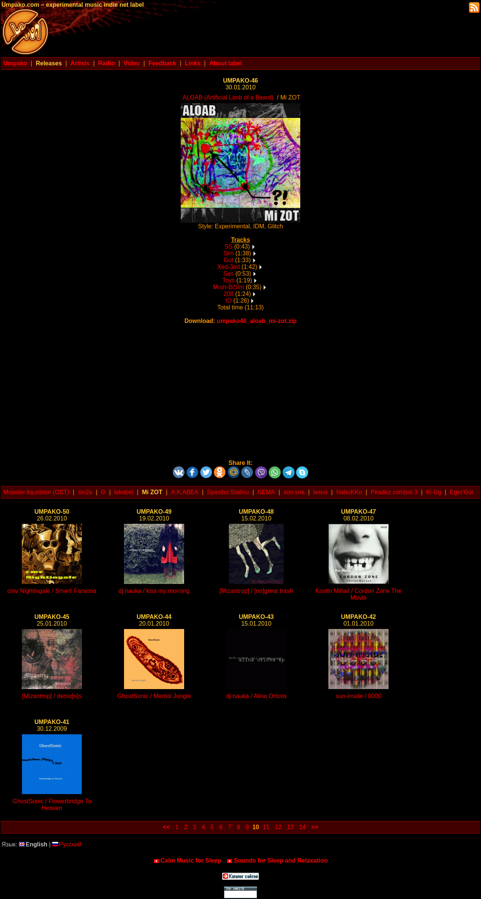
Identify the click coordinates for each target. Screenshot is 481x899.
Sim (228, 253)
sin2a (85, 492)
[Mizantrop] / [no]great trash (256, 591)
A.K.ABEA (184, 492)
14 (302, 827)
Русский (66, 844)
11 (266, 827)
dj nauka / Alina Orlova (256, 696)
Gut (228, 260)
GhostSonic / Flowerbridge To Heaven (51, 804)
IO (228, 300)
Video (132, 63)
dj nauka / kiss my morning (153, 591)
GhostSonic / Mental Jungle (154, 696)
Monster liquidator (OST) (36, 492)
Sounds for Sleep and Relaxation (277, 860)
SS (228, 246)
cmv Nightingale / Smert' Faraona (52, 591)
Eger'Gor (462, 492)
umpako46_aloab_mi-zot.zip (257, 321)
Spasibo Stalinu (228, 492)
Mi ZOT (152, 492)
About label (225, 63)
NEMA (266, 492)
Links (193, 63)
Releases (49, 63)
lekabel (123, 492)
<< (166, 827)
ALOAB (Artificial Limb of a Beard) (228, 97)
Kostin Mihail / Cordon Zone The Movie (358, 594)
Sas (228, 273)
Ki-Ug (433, 492)
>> (314, 827)
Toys (228, 280)
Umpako (15, 63)
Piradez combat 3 (394, 492)
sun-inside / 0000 (358, 696)
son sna (294, 492)
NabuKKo (349, 492)
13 (290, 827)
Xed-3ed (228, 267)
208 (229, 294)
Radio (106, 63)
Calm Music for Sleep (187, 860)
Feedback (162, 63)
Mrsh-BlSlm (228, 287)
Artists (80, 63)
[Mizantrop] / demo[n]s (52, 696)
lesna (320, 492)
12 (278, 827)
